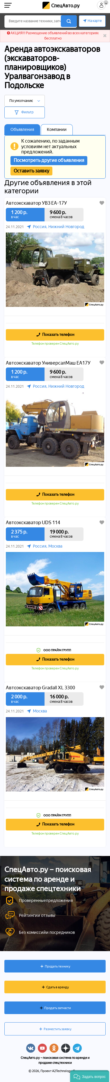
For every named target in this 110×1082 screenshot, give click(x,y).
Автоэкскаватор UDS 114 (33, 522)
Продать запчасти (57, 1008)
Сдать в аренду (57, 987)
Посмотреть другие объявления (49, 160)
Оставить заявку (31, 171)
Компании (57, 129)
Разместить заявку (58, 1029)
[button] (89, 1076)
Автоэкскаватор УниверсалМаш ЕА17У (48, 363)
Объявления (22, 129)
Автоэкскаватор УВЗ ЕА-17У (36, 203)
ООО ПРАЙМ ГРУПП (57, 650)
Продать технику (57, 966)
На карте (95, 21)
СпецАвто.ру (65, 5)
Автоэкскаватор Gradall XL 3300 (40, 687)
